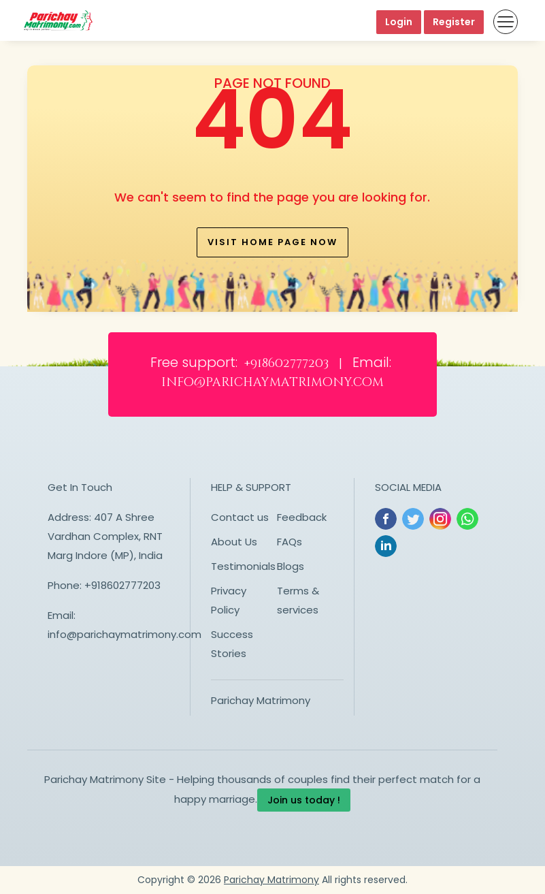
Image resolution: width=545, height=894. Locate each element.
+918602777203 (122, 585)
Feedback (302, 517)
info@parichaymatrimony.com (124, 634)
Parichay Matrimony (260, 700)
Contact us (240, 517)
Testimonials (243, 566)
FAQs (289, 541)
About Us (234, 541)
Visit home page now (272, 242)
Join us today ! (303, 800)
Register (454, 22)
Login (398, 22)
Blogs (290, 566)
